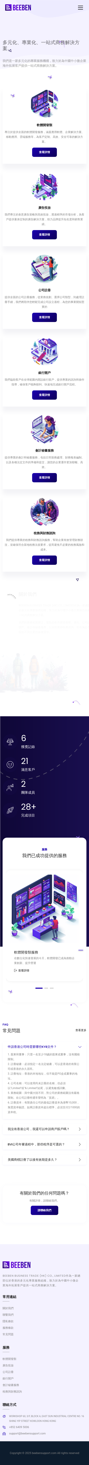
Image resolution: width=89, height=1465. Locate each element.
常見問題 (8, 1334)
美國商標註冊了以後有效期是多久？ (44, 1159)
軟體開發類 (44, 125)
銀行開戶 (44, 373)
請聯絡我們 (44, 1210)
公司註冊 (44, 290)
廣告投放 (44, 208)
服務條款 (8, 1327)
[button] (39, 988)
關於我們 (8, 1308)
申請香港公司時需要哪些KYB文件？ (44, 1047)
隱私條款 (8, 1321)
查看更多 (80, 1030)
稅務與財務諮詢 (44, 533)
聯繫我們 (8, 1314)
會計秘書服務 (44, 450)
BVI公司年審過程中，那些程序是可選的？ (44, 1144)
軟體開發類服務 (26, 952)
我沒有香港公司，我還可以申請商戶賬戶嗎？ (44, 1129)
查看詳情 (44, 152)
